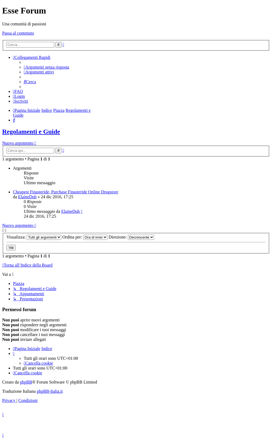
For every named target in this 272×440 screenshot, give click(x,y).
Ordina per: (84, 237)
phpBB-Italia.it (50, 391)
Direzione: (131, 237)
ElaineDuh (27, 196)
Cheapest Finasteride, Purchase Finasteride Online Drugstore (65, 192)
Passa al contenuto (18, 33)
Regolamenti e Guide (31, 131)
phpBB (26, 382)
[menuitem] (46, 67)
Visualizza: (33, 237)
